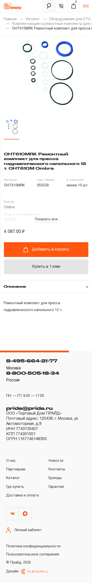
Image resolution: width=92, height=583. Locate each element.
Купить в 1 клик (46, 267)
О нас (11, 461)
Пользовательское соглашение (32, 554)
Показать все (46, 219)
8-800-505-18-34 (32, 373)
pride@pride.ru (29, 408)
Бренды (55, 478)
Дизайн (27, 571)
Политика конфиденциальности (33, 546)
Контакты (57, 469)
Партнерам (15, 469)
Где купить (15, 487)
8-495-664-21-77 (31, 360)
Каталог (33, 19)
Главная (10, 19)
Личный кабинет (24, 530)
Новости (56, 461)
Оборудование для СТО (70, 19)
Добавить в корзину (46, 249)
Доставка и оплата (22, 495)
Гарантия (56, 487)
